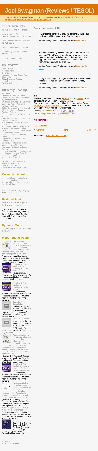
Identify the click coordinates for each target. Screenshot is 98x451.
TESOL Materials (13, 26)
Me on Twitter (51, 114)
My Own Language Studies (66, 114)
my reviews (49, 17)
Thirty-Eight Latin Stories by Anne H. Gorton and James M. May (15, 127)
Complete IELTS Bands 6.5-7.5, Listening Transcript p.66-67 (20, 286)
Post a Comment (40, 126)
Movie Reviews (8, 71)
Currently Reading (14, 90)
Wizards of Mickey (9, 165)
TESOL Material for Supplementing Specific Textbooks (16, 35)
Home (65, 130)
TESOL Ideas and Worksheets (15, 30)
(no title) (16, 420)
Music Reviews (8, 81)
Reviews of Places (9, 83)
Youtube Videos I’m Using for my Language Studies (15, 179)
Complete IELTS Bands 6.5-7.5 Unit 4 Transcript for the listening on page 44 (21, 367)
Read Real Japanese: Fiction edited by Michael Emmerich (16, 132)
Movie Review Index (21, 319)
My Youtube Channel (10, 443)
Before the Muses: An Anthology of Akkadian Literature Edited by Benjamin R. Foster (16, 110)
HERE (66, 99)
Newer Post (39, 130)
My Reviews (10, 65)
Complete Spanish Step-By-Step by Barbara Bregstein (16, 119)
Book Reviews (8, 69)
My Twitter (6, 441)
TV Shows (6, 73)
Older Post (91, 130)
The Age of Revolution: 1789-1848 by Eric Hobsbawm (15, 183)
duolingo (43, 114)
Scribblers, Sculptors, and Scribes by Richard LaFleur (15, 99)
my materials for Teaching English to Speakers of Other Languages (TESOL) (44, 18)
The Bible (6, 94)
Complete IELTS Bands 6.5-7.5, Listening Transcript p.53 (20, 267)
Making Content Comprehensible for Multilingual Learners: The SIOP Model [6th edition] (16, 153)
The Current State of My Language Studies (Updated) (16, 191)
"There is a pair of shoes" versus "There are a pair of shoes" (15, 409)
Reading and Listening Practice (15, 47)
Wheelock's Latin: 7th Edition (13, 96)
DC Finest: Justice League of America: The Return (13, 162)
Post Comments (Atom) (56, 136)
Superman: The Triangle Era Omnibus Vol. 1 (13, 140)
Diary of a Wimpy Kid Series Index (21, 303)
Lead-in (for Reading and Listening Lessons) (15, 203)
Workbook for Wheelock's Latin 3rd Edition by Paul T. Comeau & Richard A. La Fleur (16, 104)
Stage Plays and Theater (12, 79)
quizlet (80, 99)
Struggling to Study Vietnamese (48, 105)
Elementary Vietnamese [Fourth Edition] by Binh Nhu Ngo (14, 144)
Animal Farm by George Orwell (14, 167)
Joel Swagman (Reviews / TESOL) (49, 10)
